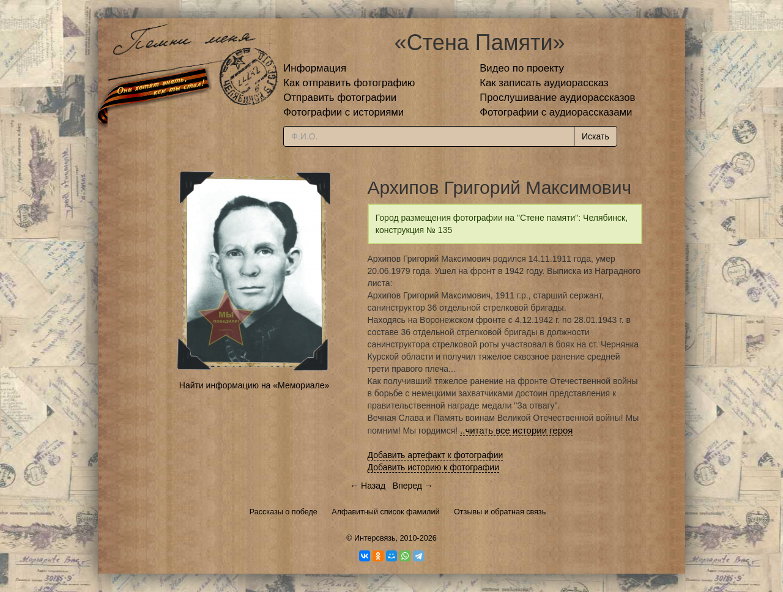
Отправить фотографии (339, 97)
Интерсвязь (375, 538)
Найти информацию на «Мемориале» (254, 385)
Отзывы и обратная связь (500, 512)
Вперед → (413, 485)
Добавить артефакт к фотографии (435, 455)
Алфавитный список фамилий (385, 512)
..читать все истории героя (516, 430)
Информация (314, 68)
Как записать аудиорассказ (544, 83)
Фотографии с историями (343, 112)
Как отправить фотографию (349, 83)
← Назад (367, 485)
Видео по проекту (522, 68)
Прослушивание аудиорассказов (557, 97)
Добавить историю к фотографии (434, 467)
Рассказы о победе (283, 512)
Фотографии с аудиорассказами (556, 112)
